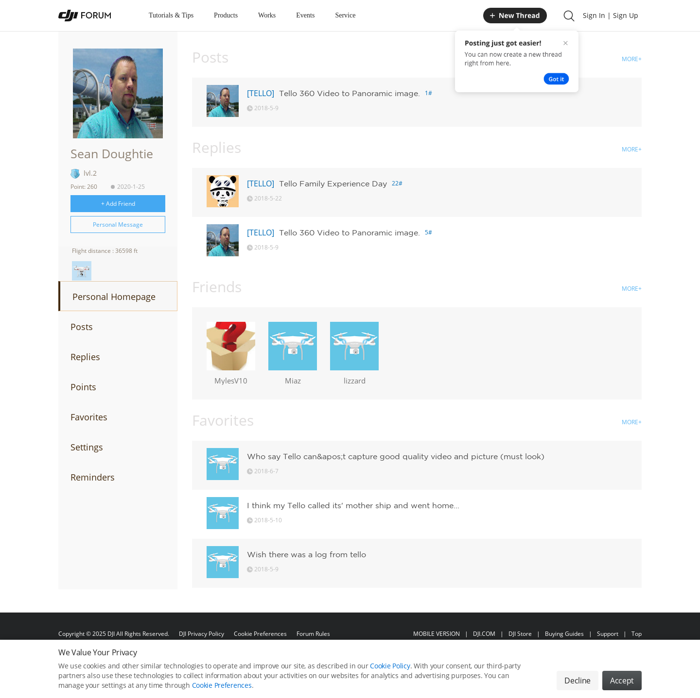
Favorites (88, 417)
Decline (577, 687)
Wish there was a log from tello (306, 554)
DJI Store (520, 634)
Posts (81, 326)
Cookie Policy (390, 673)
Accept (622, 687)
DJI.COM (484, 634)
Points (83, 387)
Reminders (92, 477)
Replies (85, 357)
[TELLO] (260, 93)
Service (345, 15)
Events (305, 15)
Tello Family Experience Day (333, 183)
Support (607, 634)
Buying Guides (564, 634)
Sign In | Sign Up (610, 15)
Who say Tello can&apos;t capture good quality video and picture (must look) (395, 456)
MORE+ (632, 59)
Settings (86, 447)
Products (226, 15)
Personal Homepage (114, 296)
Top (636, 634)
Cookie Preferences (260, 634)
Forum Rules (313, 634)
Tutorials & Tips (171, 15)
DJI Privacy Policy (201, 634)
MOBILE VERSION (436, 634)
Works (267, 15)
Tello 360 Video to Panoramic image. (349, 93)
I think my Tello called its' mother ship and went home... (353, 505)
